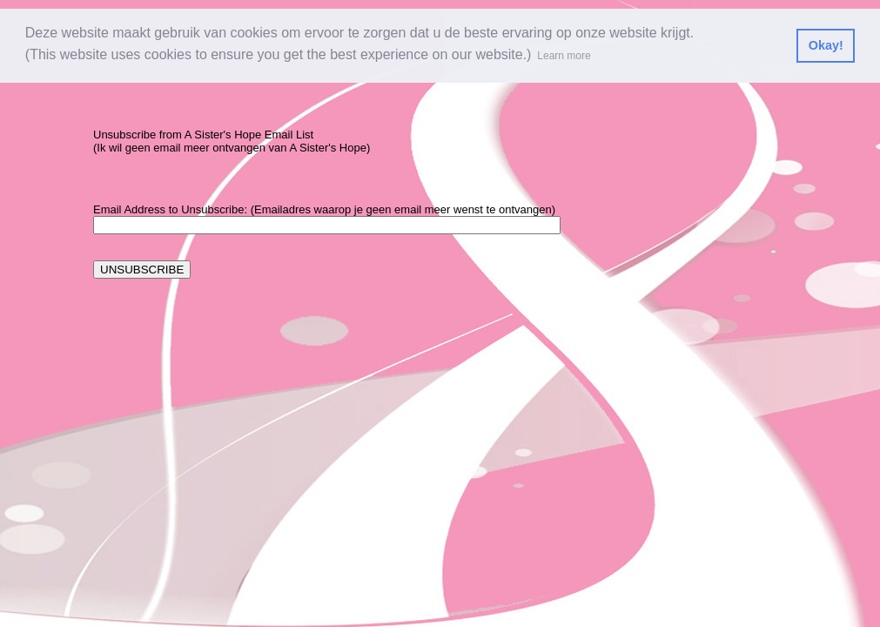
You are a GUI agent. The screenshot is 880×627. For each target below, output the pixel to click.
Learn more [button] (563, 56)
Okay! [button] (826, 45)
